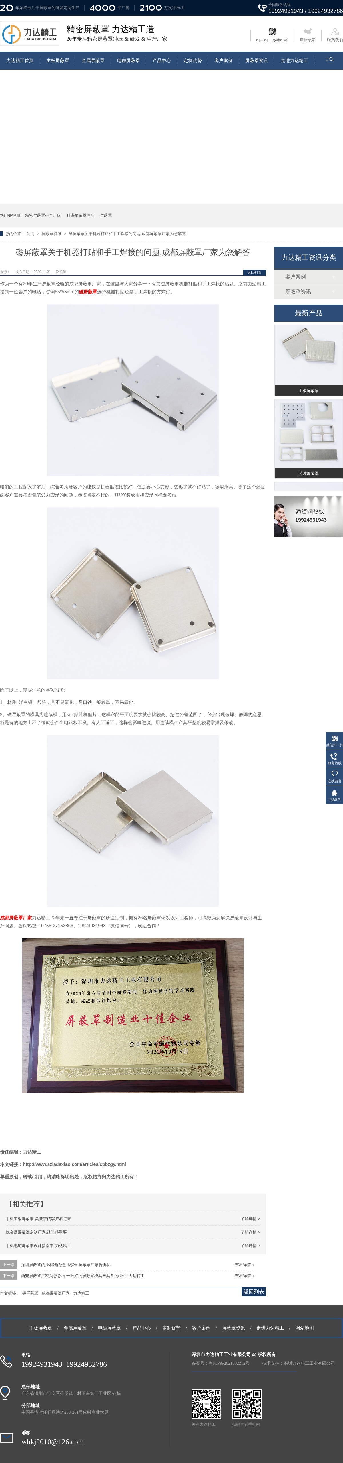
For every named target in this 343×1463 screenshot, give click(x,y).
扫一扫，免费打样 (272, 35)
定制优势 (193, 60)
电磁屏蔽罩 (128, 60)
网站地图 (308, 35)
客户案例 (223, 60)
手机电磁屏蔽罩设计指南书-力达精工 (38, 1245)
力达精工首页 (20, 60)
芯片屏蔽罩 (309, 474)
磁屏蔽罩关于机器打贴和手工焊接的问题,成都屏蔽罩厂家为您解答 (127, 233)
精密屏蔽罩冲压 (81, 215)
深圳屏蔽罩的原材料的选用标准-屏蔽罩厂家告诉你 (66, 1264)
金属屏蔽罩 (93, 60)
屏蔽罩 (106, 215)
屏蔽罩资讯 (256, 60)
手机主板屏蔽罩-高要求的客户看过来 (38, 1218)
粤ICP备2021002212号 (229, 1363)
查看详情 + (244, 1264)
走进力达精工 (294, 60)
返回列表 (254, 272)
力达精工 (81, 1293)
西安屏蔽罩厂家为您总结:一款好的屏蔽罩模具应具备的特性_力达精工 (83, 1275)
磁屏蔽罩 (88, 291)
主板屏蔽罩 (57, 60)
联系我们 (335, 35)
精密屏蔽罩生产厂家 (43, 215)
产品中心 (162, 60)
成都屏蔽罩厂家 (16, 917)
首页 (30, 233)
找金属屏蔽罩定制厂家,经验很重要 (36, 1232)
